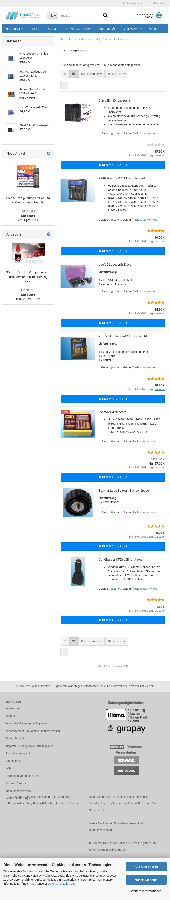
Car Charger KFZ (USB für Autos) (121, 559)
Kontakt (10, 716)
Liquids (35, 29)
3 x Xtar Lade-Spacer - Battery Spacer (124, 490)
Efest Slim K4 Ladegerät (115, 100)
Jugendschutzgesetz (18, 753)
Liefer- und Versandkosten (22, 775)
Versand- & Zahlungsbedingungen (26, 723)
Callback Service (15, 783)
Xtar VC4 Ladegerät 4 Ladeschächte (124, 336)
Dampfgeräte (107, 29)
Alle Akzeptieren (146, 867)
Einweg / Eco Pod (78, 29)
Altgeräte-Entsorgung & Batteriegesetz (29, 746)
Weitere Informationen (146, 891)
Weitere (154, 29)
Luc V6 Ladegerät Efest (115, 264)
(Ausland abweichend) (145, 133)
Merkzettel (157, 3)
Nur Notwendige (146, 880)
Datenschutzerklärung (61, 883)
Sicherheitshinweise (18, 791)
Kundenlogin (132, 3)
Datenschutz (13, 760)
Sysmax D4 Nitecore (112, 412)
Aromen (53, 29)
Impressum (12, 708)
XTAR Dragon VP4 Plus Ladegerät (122, 178)
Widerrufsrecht (14, 738)
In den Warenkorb (112, 165)
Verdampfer (133, 29)
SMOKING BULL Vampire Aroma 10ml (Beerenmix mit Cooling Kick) (28, 277)
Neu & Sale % (15, 29)
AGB (8, 768)
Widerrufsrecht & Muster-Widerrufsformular (32, 731)
